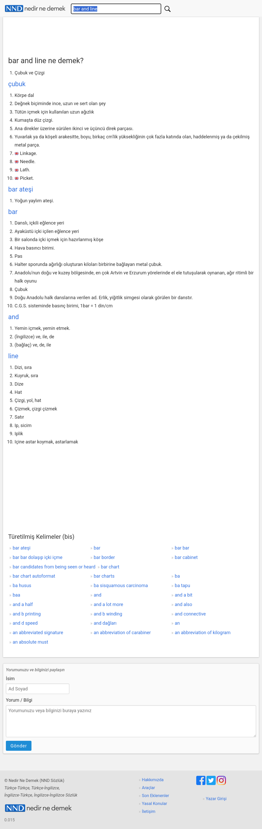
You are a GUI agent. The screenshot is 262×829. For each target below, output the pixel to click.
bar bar (182, 548)
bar (12, 212)
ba (177, 576)
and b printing (27, 614)
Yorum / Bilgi (19, 700)
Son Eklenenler (155, 795)
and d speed (25, 623)
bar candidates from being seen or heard (54, 566)
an (177, 623)
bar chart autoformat (34, 576)
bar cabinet (186, 557)
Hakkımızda (153, 779)
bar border (104, 557)
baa (16, 595)
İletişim (149, 811)
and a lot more (108, 604)
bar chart (110, 566)
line (13, 356)
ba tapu (182, 585)
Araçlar (148, 787)
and (13, 317)
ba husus (22, 585)
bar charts (104, 576)
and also (183, 604)
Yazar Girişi (216, 798)
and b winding (108, 614)
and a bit (183, 595)
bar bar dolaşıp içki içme (37, 557)
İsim (10, 678)
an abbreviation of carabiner (122, 632)
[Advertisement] (131, 35)
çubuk (17, 84)
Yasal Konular (154, 803)
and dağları (105, 623)
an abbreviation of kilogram (203, 632)
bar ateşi (20, 189)
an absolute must (30, 642)
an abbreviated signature (38, 632)
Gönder (18, 745)
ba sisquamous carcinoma (121, 585)
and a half (23, 604)
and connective (190, 614)
